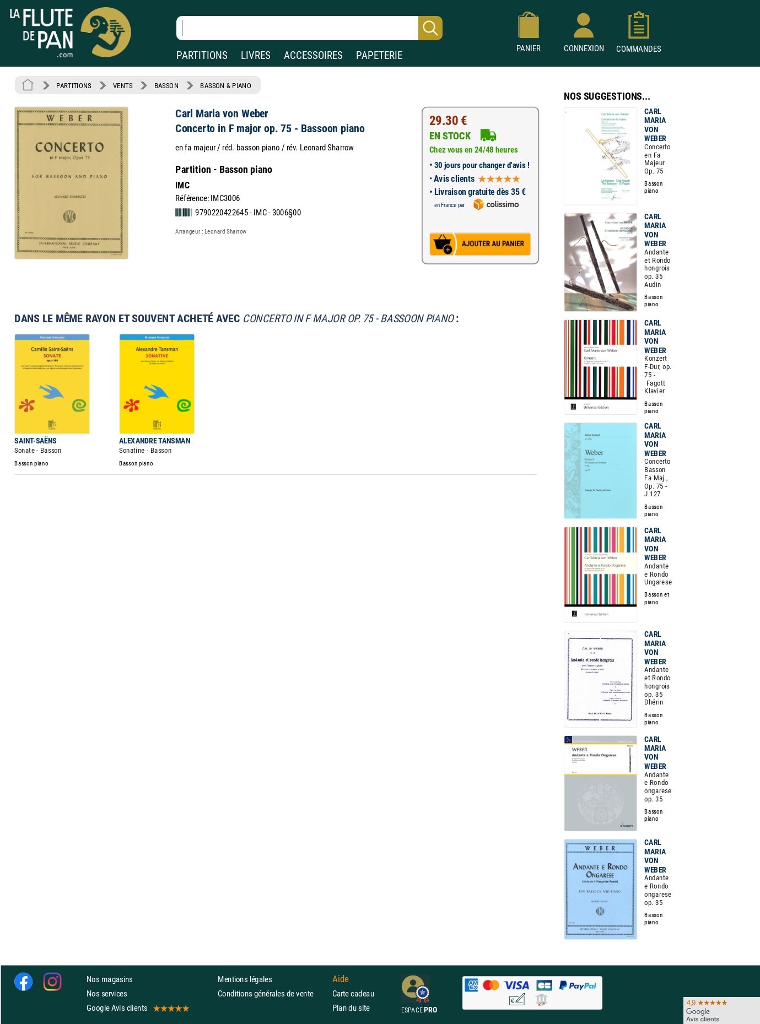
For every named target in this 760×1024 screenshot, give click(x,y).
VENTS (122, 85)
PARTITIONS (202, 55)
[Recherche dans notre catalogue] (309, 28)
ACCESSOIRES (313, 55)
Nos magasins (110, 979)
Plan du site (351, 1007)
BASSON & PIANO (225, 85)
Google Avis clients (137, 1007)
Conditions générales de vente (272, 993)
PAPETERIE (379, 55)
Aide (340, 978)
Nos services (107, 993)
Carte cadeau (353, 993)
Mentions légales (245, 979)
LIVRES (256, 55)
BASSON (166, 85)
